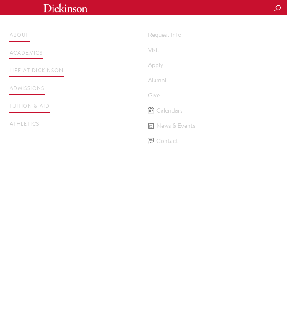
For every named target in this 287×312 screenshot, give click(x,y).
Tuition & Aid (29, 106)
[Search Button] (277, 8)
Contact (163, 141)
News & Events (171, 126)
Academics (26, 52)
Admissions (27, 88)
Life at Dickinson (36, 70)
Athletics (24, 123)
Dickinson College (65, 8)
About (19, 35)
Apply (155, 65)
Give (154, 95)
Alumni (157, 80)
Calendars (165, 111)
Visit (153, 50)
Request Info (164, 35)
